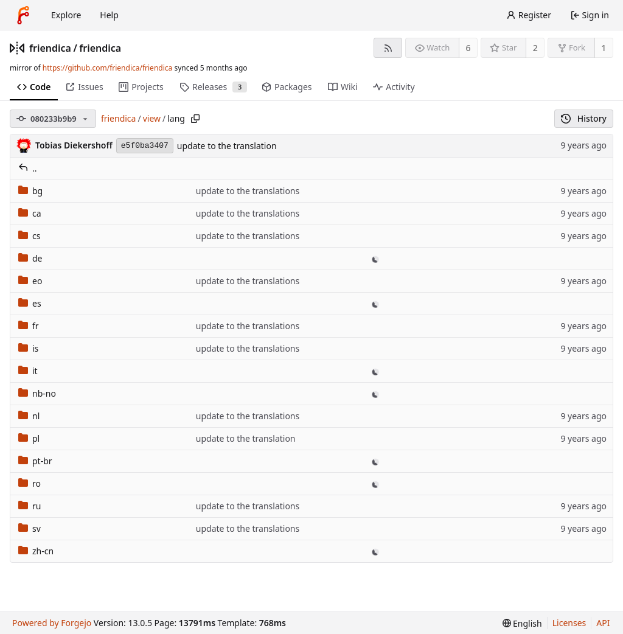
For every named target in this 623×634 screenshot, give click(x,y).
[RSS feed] (388, 48)
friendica (50, 48)
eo (30, 281)
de (30, 258)
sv (29, 528)
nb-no (37, 393)
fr (28, 326)
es (29, 303)
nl (29, 416)
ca (29, 213)
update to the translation (227, 146)
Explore (66, 15)
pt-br (35, 461)
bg (30, 191)
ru (29, 506)
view (152, 118)
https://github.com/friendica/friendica (107, 68)
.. (27, 168)
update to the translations (247, 191)
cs (29, 236)
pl (29, 438)
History (584, 118)
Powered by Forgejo (51, 623)
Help (109, 15)
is (28, 348)
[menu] (522, 623)
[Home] (23, 15)
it (28, 371)
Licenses (569, 623)
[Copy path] (195, 118)
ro (29, 483)
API (603, 623)
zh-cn (36, 551)
